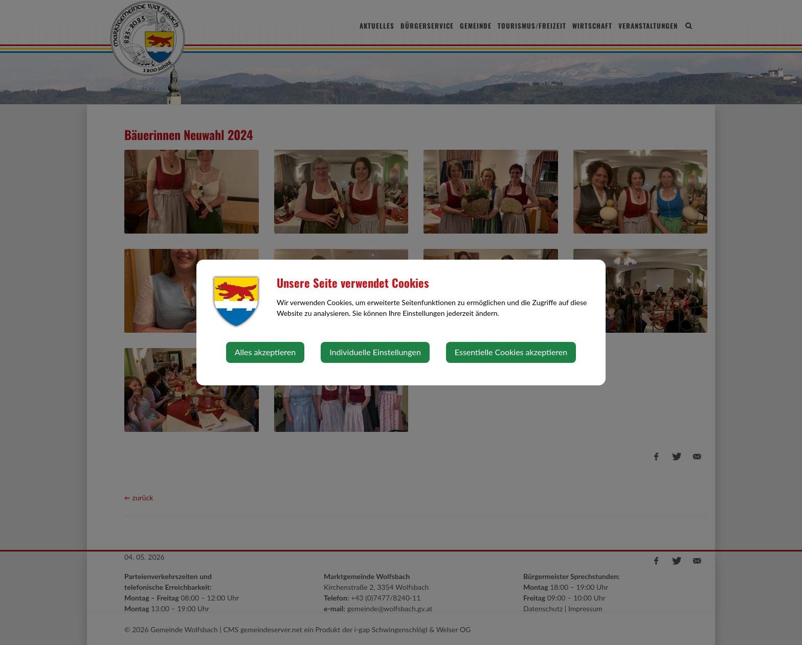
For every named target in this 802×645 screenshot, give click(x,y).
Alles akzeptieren (265, 352)
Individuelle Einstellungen (375, 352)
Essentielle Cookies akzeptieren (511, 352)
